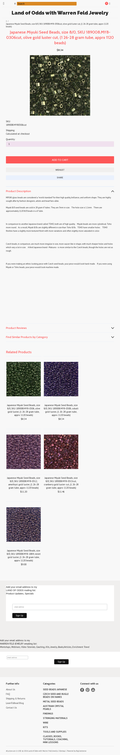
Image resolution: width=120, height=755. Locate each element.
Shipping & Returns (15, 698)
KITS (45, 727)
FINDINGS (48, 713)
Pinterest (88, 690)
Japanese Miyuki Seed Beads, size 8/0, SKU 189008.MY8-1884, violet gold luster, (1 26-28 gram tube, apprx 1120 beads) (24, 555)
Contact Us (11, 707)
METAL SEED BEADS (53, 701)
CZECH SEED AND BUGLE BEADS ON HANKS (56, 695)
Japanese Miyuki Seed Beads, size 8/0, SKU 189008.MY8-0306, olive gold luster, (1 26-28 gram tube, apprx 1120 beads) (23, 410)
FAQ (8, 693)
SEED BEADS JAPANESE (55, 689)
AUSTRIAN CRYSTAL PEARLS (53, 707)
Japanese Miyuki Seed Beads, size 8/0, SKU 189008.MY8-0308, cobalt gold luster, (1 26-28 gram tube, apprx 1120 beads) (61, 410)
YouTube (93, 690)
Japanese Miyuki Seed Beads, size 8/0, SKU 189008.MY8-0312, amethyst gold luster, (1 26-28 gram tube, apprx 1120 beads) (23, 482)
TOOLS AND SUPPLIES (54, 731)
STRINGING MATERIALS (55, 718)
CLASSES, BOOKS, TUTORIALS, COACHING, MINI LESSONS (55, 739)
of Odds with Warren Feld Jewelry (60, 13)
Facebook (82, 690)
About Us (10, 689)
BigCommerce (81, 751)
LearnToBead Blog (15, 703)
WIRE (45, 722)
